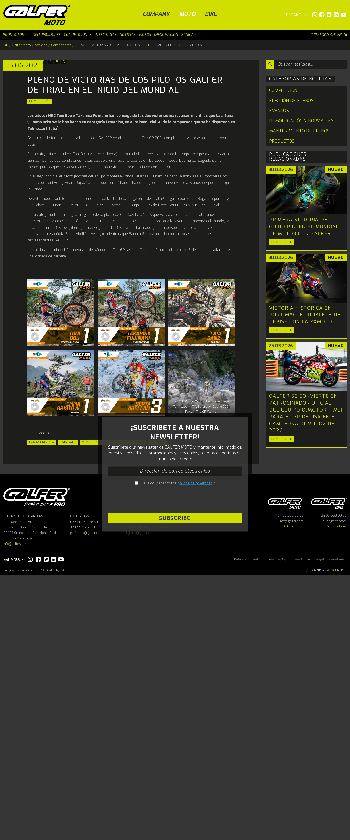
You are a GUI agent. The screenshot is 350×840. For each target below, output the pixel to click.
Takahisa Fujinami (129, 591)
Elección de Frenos (291, 101)
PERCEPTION (337, 835)
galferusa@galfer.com (86, 798)
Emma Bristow (42, 591)
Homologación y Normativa (301, 121)
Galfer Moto (21, 45)
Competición (40, 250)
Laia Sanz (68, 591)
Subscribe (175, 724)
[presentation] (175, 707)
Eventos (279, 111)
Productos (281, 141)
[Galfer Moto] (38, 15)
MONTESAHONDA (95, 591)
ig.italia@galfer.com (140, 798)
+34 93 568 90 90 (289, 780)
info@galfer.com (15, 809)
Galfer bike (329, 767)
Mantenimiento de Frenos (299, 131)
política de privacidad (195, 689)
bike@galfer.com (335, 786)
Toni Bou (157, 591)
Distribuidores (293, 791)
